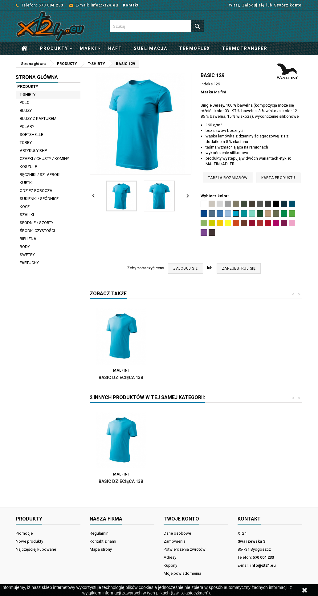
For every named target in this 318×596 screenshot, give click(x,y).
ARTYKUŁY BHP (33, 150)
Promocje (24, 533)
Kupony (170, 565)
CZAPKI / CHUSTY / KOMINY (44, 158)
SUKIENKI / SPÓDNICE (39, 198)
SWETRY (27, 254)
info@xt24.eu (104, 5)
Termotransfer (244, 48)
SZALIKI (27, 214)
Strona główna (37, 77)
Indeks (207, 84)
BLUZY (26, 110)
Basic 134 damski (121, 377)
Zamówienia (175, 541)
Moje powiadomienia (182, 573)
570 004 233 (51, 5)
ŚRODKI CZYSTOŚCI (37, 230)
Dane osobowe (177, 533)
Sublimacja (150, 48)
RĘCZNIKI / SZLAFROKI (40, 174)
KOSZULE (28, 166)
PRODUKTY (54, 48)
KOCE (25, 206)
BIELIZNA (28, 238)
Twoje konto (181, 519)
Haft (115, 48)
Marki (88, 48)
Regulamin (99, 533)
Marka (207, 92)
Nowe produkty (29, 541)
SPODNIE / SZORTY (36, 222)
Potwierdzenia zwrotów (185, 549)
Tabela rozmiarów (228, 178)
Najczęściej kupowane (36, 549)
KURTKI (26, 182)
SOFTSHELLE (31, 134)
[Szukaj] (157, 26)
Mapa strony (101, 549)
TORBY (26, 142)
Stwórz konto (288, 5)
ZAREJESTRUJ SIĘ (239, 268)
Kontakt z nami (103, 541)
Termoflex (194, 48)
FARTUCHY (29, 262)
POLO (25, 102)
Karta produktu (278, 178)
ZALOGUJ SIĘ (185, 268)
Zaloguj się (253, 5)
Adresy (170, 557)
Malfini (220, 92)
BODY (25, 246)
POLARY (27, 126)
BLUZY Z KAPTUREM (38, 118)
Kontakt (131, 5)
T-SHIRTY (27, 94)
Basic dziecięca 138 (189, 377)
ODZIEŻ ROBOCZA (36, 190)
